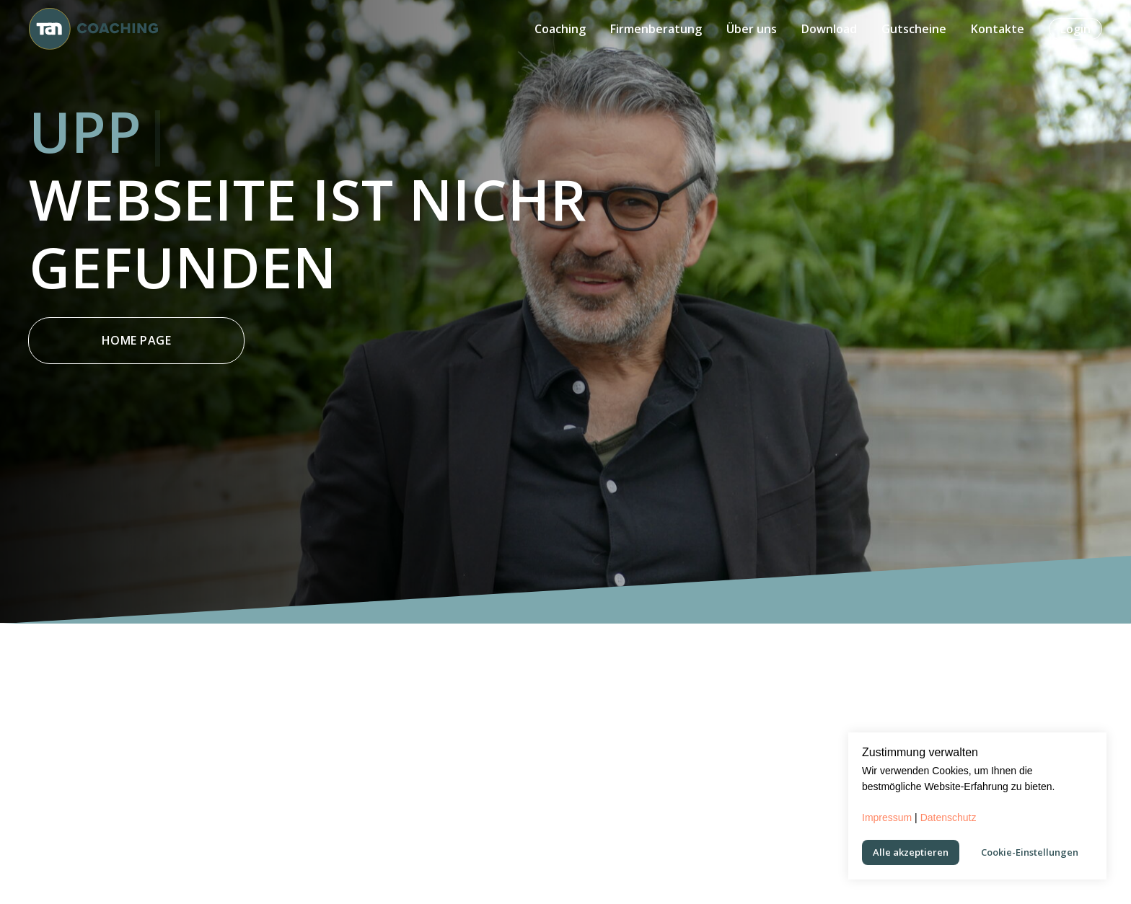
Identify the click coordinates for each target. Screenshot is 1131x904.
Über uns (751, 29)
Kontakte (997, 29)
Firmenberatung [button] (656, 29)
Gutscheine (913, 29)
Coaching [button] (560, 29)
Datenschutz (948, 817)
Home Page (137, 340)
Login (1075, 29)
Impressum (887, 817)
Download (829, 29)
